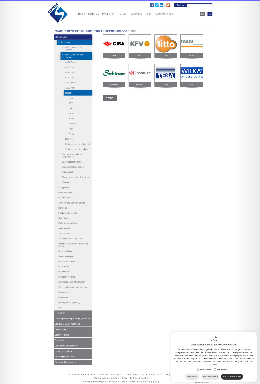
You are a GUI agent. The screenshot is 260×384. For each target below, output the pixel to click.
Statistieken (222, 368)
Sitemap (86, 381)
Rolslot (68, 93)
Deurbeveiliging (65, 251)
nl (210, 14)
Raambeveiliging (66, 256)
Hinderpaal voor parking (69, 302)
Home (81, 14)
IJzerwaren (60, 313)
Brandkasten (60, 329)
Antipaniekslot (68, 172)
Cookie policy (135, 381)
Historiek (93, 14)
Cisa (71, 98)
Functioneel (205, 368)
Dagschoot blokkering (71, 162)
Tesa (71, 129)
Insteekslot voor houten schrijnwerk (72, 48)
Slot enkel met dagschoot (76, 149)
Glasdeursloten (65, 198)
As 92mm (69, 77)
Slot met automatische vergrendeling (72, 155)
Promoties (136, 14)
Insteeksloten (86, 31)
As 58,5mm (70, 62)
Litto (71, 108)
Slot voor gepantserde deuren (75, 177)
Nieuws (122, 14)
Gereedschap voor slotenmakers (73, 287)
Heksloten (63, 208)
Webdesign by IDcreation (106, 381)
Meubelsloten (64, 228)
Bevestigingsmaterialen (65, 357)
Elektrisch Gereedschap (66, 346)
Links (148, 14)
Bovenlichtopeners (66, 261)
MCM (71, 113)
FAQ (60, 307)
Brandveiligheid (62, 335)
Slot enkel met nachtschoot (77, 144)
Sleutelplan (63, 218)
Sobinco (72, 118)
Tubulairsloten (64, 233)
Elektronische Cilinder (68, 223)
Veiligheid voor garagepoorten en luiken (73, 245)
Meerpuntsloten (65, 192)
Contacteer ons (163, 14)
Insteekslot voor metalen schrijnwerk (110, 31)
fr (202, 14)
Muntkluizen (63, 292)
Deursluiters (63, 266)
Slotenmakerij (71, 31)
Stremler (72, 123)
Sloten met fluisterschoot (73, 167)
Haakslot (69, 139)
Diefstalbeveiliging (66, 277)
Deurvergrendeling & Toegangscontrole (73, 318)
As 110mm (70, 88)
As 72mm (69, 67)
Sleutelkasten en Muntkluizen (71, 282)
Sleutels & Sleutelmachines (67, 324)
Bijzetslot (66, 182)
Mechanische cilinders (68, 213)
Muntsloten (63, 297)
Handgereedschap (63, 351)
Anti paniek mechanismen (70, 238)
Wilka (71, 134)
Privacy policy (152, 381)
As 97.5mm (70, 83)
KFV (71, 103)
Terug (109, 98)
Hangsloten (63, 272)
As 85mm (69, 72)
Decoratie (59, 340)
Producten (108, 14)
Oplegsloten (63, 187)
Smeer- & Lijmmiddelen (65, 362)
